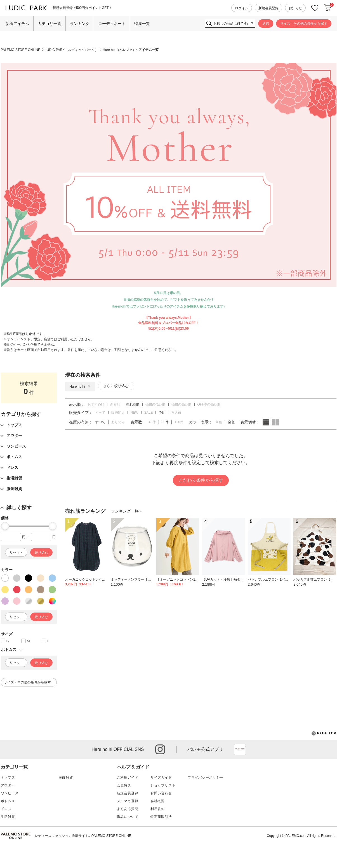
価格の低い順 (155, 404)
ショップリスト (163, 785)
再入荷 (176, 413)
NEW (134, 413)
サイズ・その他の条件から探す (303, 23)
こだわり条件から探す (200, 480)
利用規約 (157, 809)
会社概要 (157, 801)
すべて (100, 413)
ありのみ (118, 422)
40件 (152, 422)
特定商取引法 (161, 817)
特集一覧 (142, 23)
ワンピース (10, 793)
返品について (127, 817)
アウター (8, 785)
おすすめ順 (96, 404)
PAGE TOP (324, 733)
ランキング (79, 23)
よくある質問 (127, 809)
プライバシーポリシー (205, 777)
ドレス (6, 809)
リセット (16, 553)
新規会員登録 (268, 8)
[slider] (5, 526)
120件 (179, 422)
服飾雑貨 (65, 777)
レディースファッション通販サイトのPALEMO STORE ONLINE (83, 836)
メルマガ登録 (127, 801)
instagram (160, 749)
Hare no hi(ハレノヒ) (118, 50)
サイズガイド (161, 777)
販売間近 (118, 413)
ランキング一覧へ (126, 511)
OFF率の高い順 (209, 404)
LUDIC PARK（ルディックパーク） (71, 50)
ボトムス (8, 801)
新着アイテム (17, 23)
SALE (148, 413)
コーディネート (112, 23)
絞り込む (41, 553)
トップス (8, 777)
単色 (218, 422)
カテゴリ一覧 (49, 23)
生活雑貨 (8, 817)
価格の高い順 (181, 404)
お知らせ (295, 8)
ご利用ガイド (127, 777)
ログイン (241, 8)
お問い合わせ (161, 793)
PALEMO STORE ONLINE (21, 50)
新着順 (115, 404)
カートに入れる (327, 7)
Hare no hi (80, 386)
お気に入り (315, 8)
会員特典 (124, 785)
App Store (240, 749)
